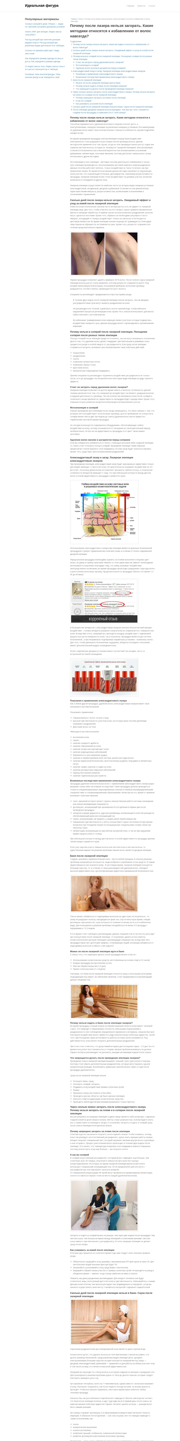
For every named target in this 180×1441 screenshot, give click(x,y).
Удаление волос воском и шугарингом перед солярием (100, 68)
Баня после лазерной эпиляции (87, 80)
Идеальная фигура (42, 6)
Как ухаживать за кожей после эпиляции (94, 103)
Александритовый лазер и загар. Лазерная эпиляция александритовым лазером (109, 71)
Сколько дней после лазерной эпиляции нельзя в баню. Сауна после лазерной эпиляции (113, 106)
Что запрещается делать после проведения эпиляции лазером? (105, 89)
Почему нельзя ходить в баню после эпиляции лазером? (101, 86)
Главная (130, 6)
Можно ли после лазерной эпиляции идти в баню (98, 83)
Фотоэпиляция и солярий (87, 65)
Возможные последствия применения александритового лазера (105, 77)
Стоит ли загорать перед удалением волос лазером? (100, 62)
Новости (141, 6)
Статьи (152, 6)
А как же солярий (83, 100)
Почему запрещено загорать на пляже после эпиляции (101, 97)
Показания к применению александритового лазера (99, 74)
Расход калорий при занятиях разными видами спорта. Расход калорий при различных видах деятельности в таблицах (44, 42)
